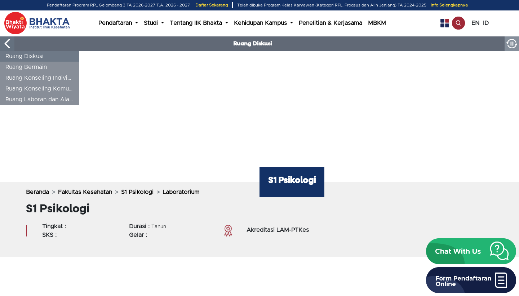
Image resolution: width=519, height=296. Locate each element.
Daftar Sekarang (211, 5)
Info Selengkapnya (449, 5)
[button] (471, 251)
